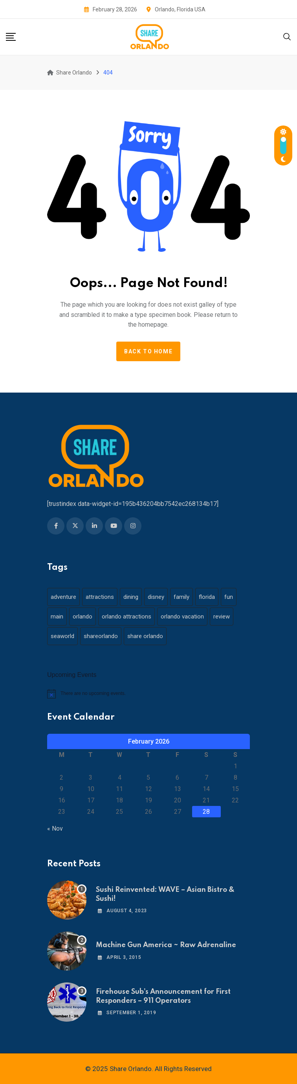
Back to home (148, 351)
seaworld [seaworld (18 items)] (62, 636)
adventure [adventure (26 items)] (63, 596)
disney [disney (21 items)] (156, 596)
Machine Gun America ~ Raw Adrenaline (166, 945)
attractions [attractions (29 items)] (100, 596)
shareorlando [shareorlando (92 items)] (101, 636)
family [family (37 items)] (181, 596)
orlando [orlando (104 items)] (82, 616)
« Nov (55, 828)
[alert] (148, 693)
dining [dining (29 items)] (130, 596)
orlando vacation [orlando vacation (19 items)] (182, 616)
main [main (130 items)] (57, 616)
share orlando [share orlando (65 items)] (145, 636)
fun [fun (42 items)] (228, 596)
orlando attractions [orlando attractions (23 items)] (126, 616)
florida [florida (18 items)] (207, 596)
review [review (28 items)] (221, 616)
